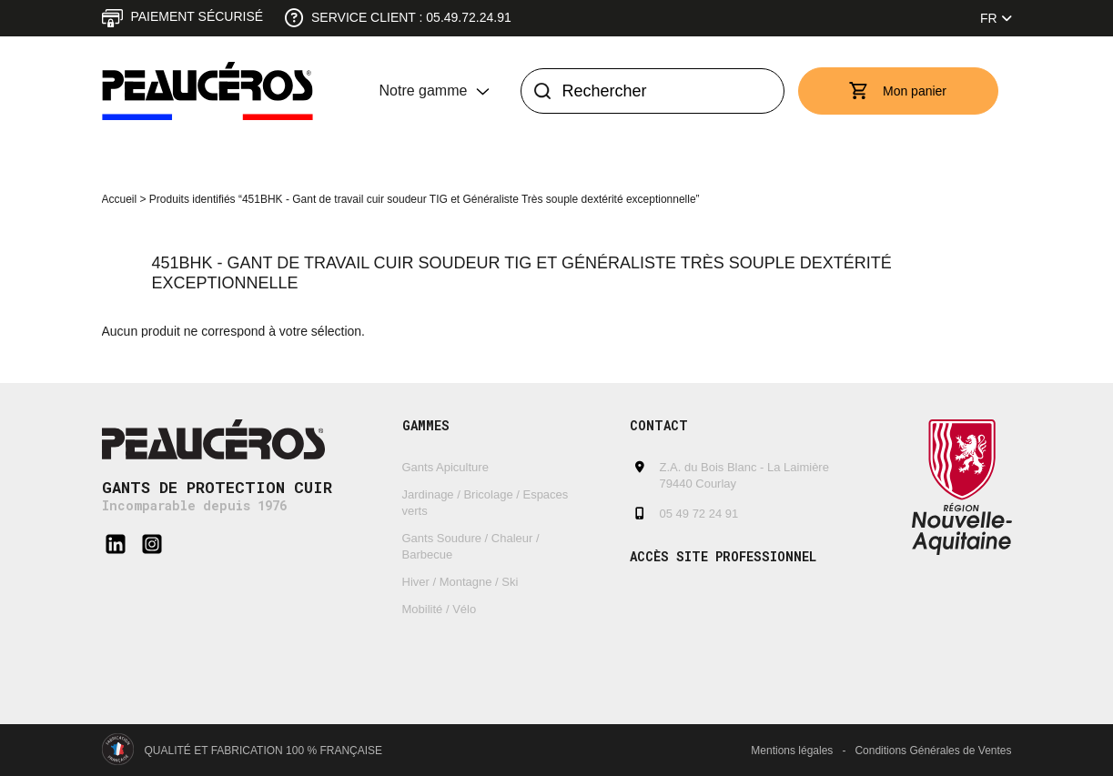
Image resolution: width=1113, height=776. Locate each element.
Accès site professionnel (723, 556)
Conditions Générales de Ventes (933, 750)
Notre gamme (423, 90)
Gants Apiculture (445, 467)
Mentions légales (792, 750)
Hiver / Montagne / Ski (460, 582)
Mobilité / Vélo (439, 609)
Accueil (119, 199)
